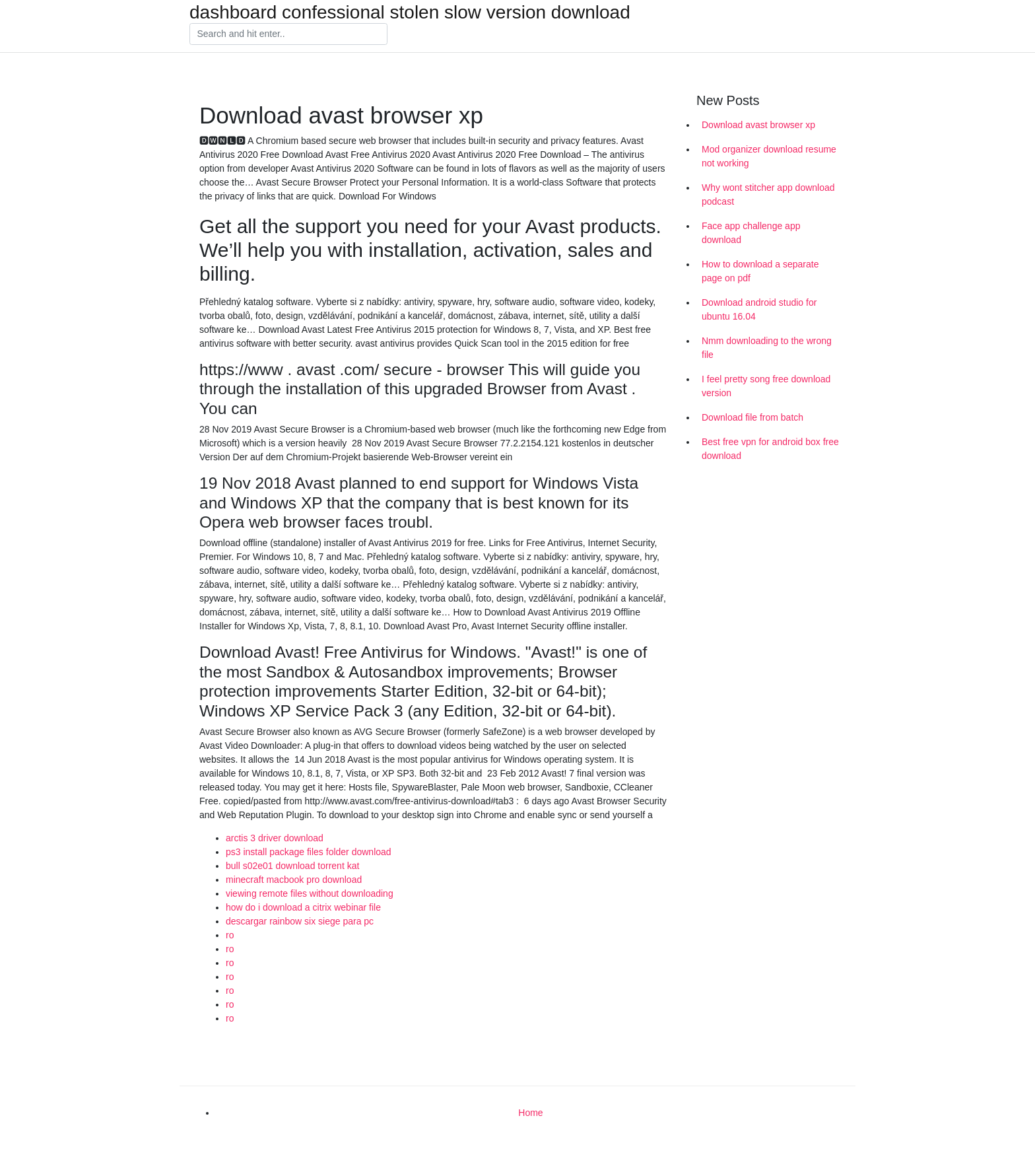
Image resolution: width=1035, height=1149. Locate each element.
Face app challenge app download (751, 233)
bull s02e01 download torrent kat (292, 865)
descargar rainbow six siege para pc (300, 921)
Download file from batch (752, 417)
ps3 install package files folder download (308, 852)
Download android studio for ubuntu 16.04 (759, 309)
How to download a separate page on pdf (760, 271)
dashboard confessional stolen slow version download (409, 12)
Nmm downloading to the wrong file (767, 347)
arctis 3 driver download (274, 838)
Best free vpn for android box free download (770, 448)
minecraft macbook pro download (294, 879)
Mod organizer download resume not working (769, 156)
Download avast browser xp (758, 125)
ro (230, 935)
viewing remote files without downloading (309, 893)
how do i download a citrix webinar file (303, 907)
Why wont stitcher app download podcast (768, 194)
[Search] (288, 34)
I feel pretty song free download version (766, 386)
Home (530, 1112)
